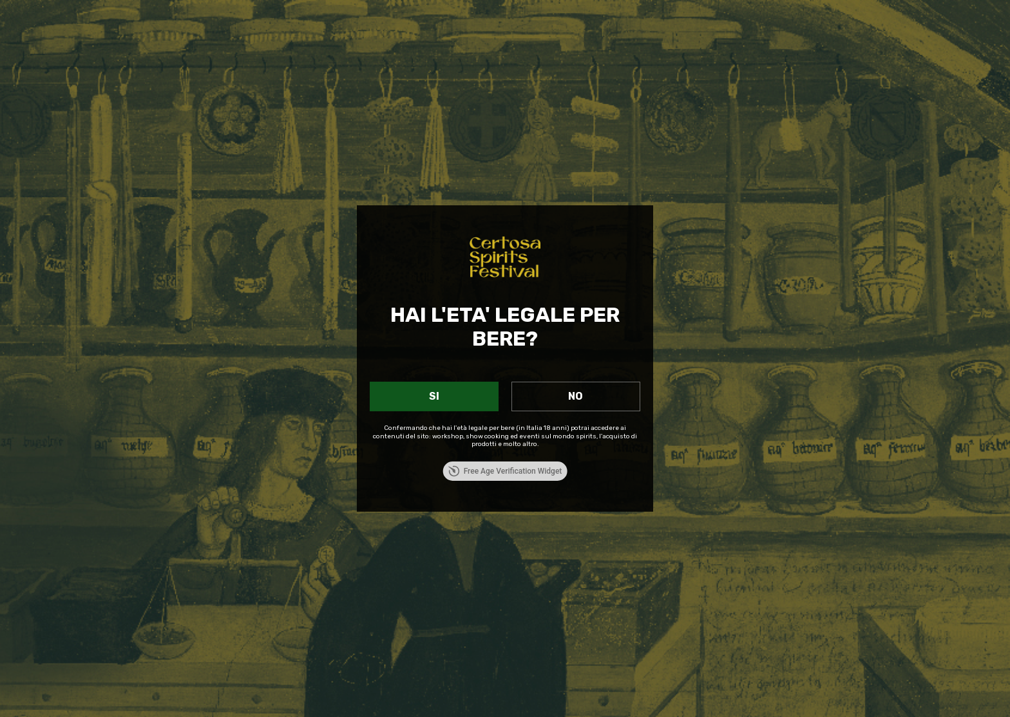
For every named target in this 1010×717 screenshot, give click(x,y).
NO (575, 396)
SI (434, 396)
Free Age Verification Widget (505, 471)
